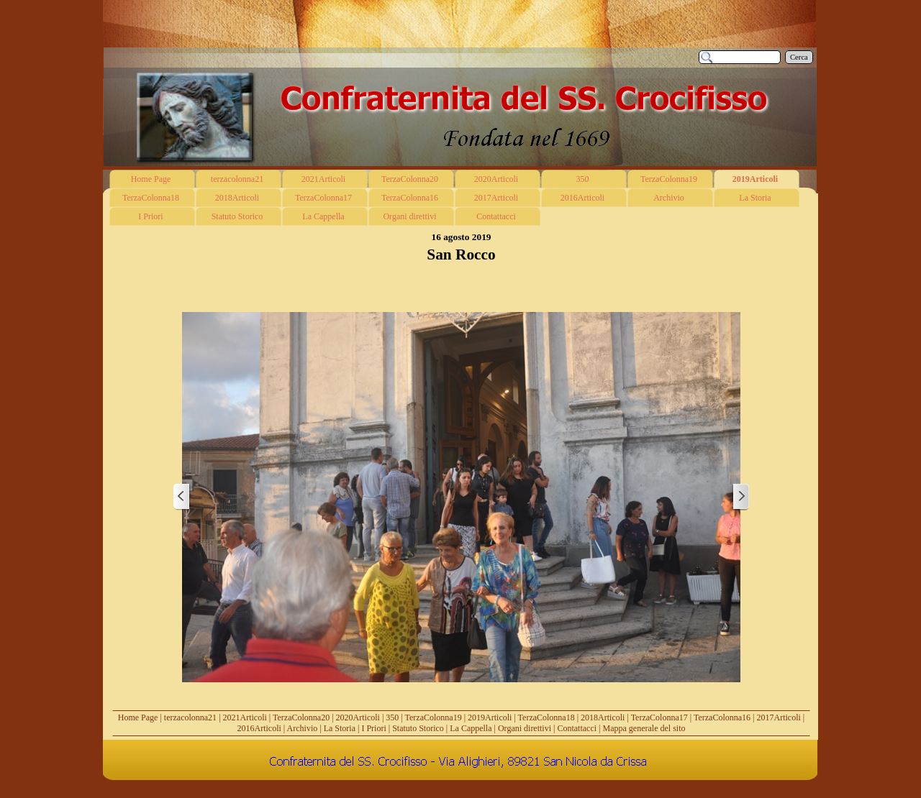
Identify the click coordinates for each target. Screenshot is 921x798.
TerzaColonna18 (546, 717)
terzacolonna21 (190, 717)
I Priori (373, 728)
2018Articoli (603, 717)
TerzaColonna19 (433, 717)
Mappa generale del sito (644, 728)
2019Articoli (490, 717)
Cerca (799, 57)
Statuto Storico (418, 728)
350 (392, 717)
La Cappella (470, 728)
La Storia (339, 728)
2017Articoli (779, 717)
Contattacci (576, 728)
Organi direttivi (524, 728)
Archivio (302, 728)
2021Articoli (245, 717)
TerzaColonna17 (659, 717)
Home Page (138, 717)
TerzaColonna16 (722, 717)
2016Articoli (259, 728)
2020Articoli (358, 717)
